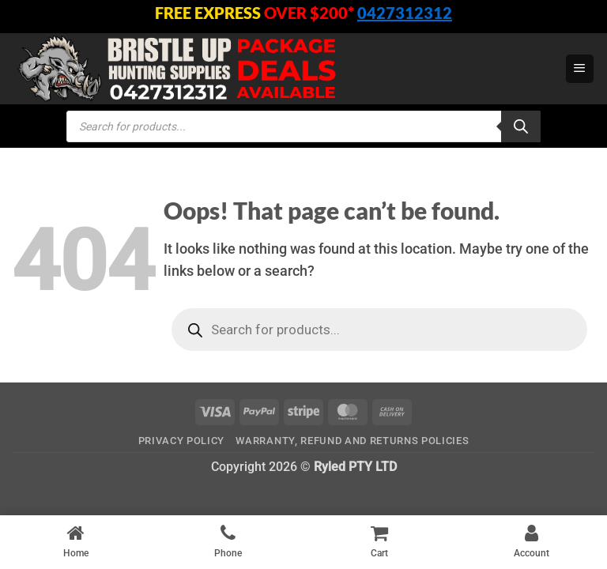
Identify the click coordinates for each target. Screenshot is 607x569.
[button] (580, 69)
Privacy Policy (181, 441)
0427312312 (404, 12)
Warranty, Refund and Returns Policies (352, 441)
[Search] (521, 126)
